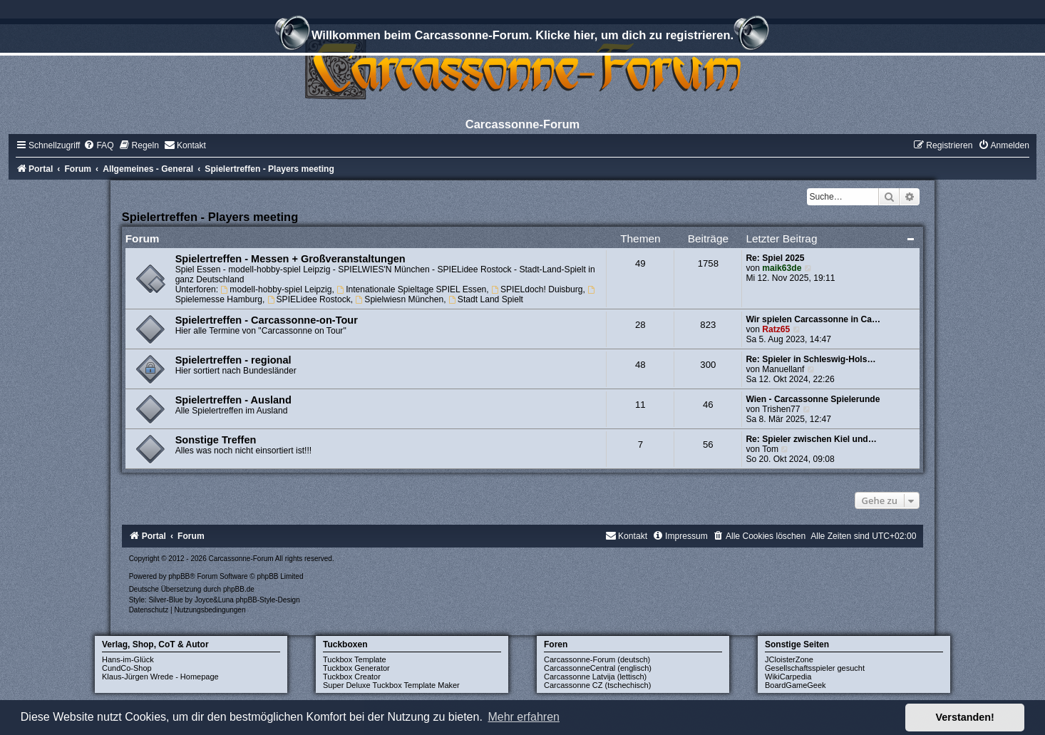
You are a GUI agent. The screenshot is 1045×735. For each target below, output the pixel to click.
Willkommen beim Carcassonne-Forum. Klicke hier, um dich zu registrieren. (522, 37)
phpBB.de (238, 589)
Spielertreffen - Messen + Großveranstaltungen (290, 258)
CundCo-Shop (127, 668)
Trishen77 (781, 409)
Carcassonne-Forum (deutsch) (597, 659)
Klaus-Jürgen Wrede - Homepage (160, 676)
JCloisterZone (789, 659)
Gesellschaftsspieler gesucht (815, 668)
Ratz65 (776, 329)
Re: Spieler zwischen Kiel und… (811, 439)
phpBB (179, 576)
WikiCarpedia (788, 676)
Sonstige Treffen (216, 440)
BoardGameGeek (795, 685)
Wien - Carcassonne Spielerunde (813, 399)
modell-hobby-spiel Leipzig (276, 289)
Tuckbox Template (354, 659)
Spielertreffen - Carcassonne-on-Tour (266, 320)
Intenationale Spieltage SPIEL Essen (411, 289)
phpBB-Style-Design (268, 600)
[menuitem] (98, 145)
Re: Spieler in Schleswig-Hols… (810, 359)
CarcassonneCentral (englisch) (598, 668)
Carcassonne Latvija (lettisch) (595, 676)
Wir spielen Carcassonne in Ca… (813, 319)
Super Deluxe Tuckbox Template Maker (391, 685)
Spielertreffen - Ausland (233, 400)
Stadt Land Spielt (485, 299)
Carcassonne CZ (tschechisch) (597, 685)
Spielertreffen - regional (233, 360)
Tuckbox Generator (356, 668)
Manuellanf (783, 369)
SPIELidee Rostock (309, 299)
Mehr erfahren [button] (524, 717)
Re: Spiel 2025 (775, 258)
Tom (770, 449)
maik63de (781, 268)
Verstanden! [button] (965, 717)
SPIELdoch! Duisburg (536, 289)
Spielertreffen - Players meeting (210, 216)
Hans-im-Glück (128, 659)
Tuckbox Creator (352, 676)
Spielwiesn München (399, 299)
